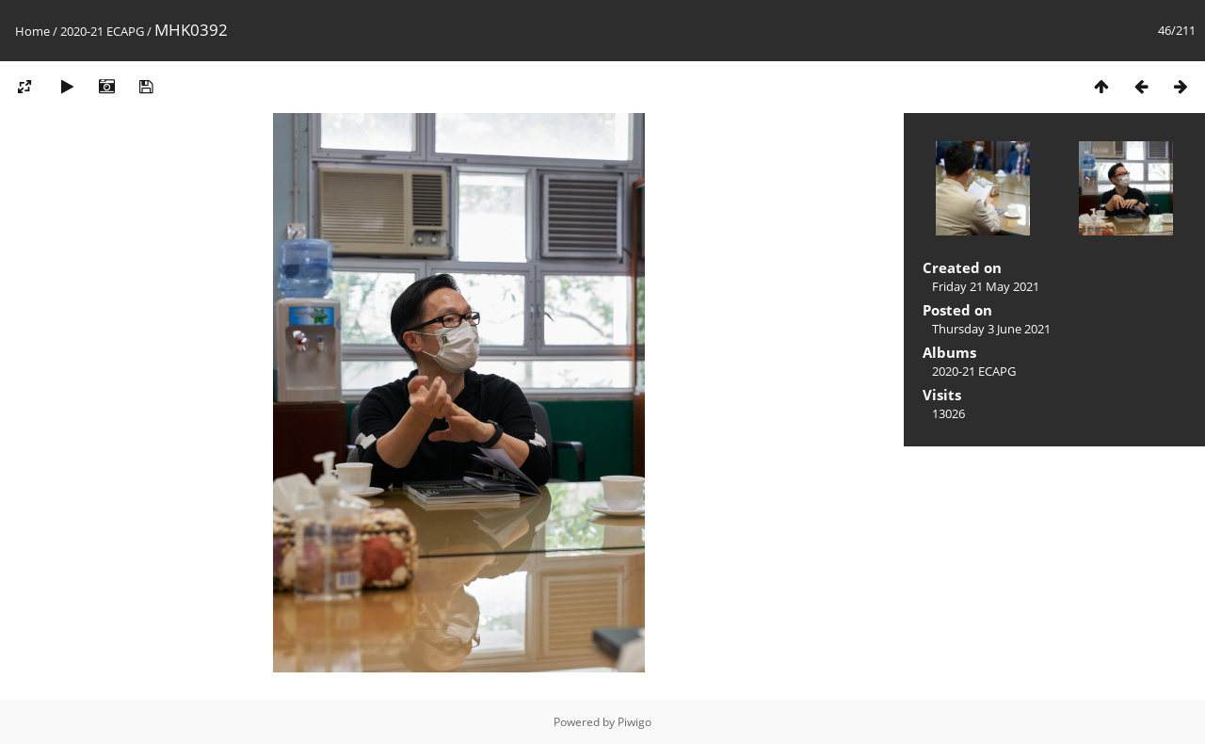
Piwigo (634, 722)
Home (32, 31)
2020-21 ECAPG (102, 31)
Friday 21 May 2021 (985, 286)
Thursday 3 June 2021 (991, 328)
